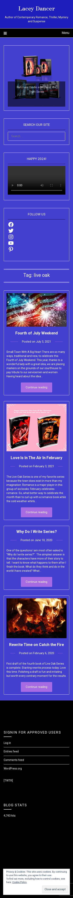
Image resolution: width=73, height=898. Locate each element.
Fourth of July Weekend (36, 333)
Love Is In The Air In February (36, 457)
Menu (65, 33)
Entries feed (11, 751)
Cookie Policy (19, 882)
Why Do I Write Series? (36, 531)
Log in (7, 742)
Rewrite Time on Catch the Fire (36, 644)
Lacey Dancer (36, 8)
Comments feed (14, 760)
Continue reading (36, 387)
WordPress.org (13, 768)
